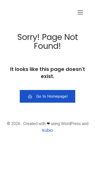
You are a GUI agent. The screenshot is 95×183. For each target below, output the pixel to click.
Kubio (47, 130)
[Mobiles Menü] (80, 12)
